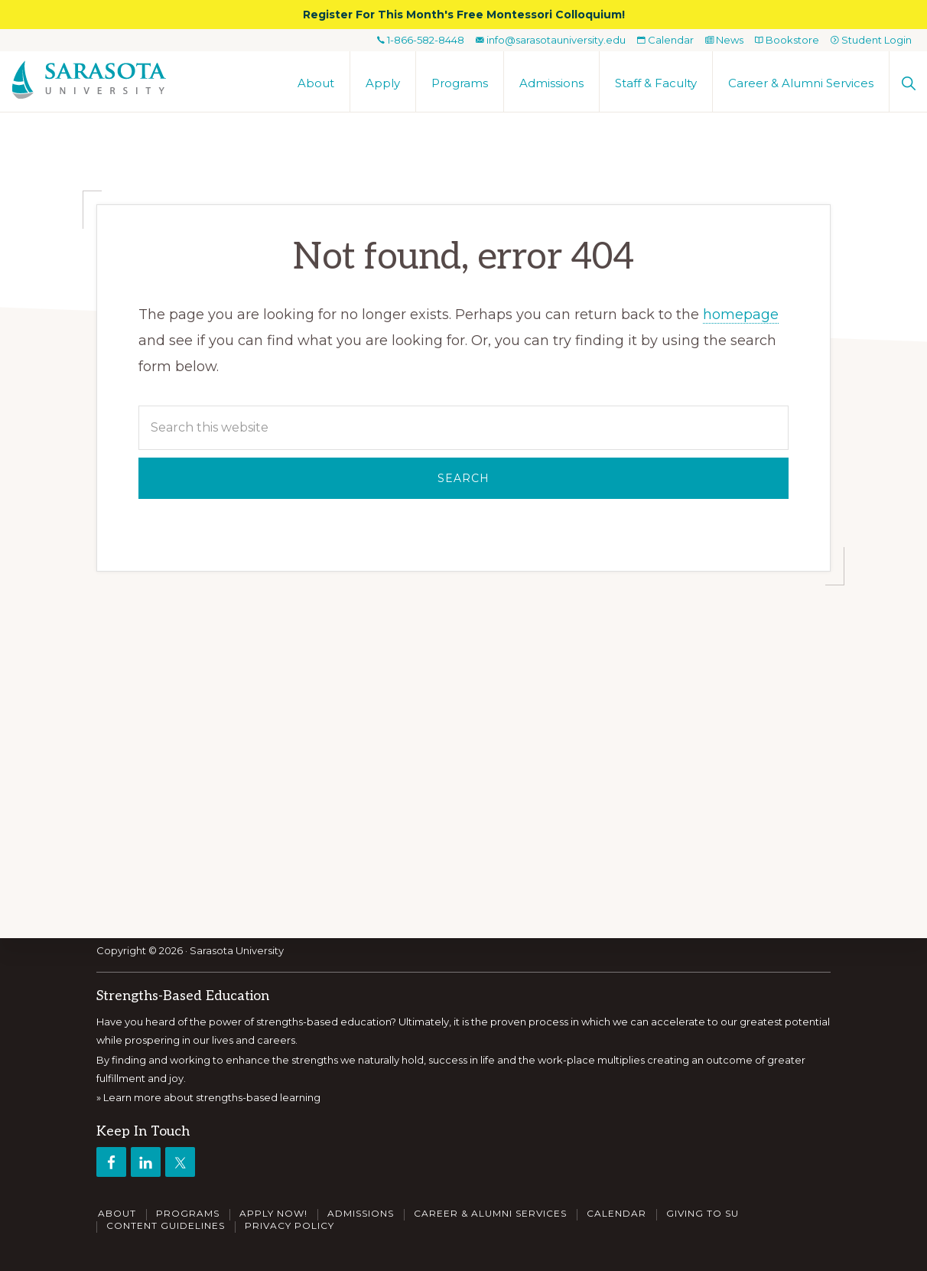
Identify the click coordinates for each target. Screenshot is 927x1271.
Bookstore (787, 40)
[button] (908, 81)
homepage (741, 314)
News (724, 40)
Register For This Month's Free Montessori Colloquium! (464, 14)
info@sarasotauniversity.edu (551, 40)
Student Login (871, 40)
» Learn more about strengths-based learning (208, 1098)
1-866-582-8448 (420, 40)
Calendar (665, 40)
